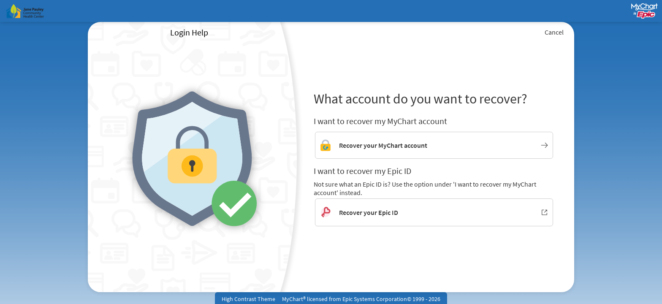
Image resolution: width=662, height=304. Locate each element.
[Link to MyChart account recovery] (434, 145)
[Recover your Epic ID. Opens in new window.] (434, 212)
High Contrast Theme (248, 299)
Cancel (554, 32)
